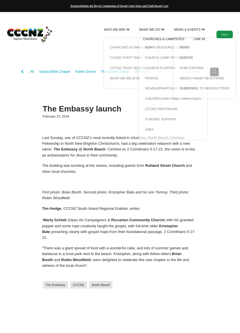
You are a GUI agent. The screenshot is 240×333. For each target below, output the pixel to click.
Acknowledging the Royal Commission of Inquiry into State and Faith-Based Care (119, 5)
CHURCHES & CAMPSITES (163, 39)
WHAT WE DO (151, 29)
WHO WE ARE (117, 29)
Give (224, 34)
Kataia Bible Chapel (54, 72)
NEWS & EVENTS (189, 29)
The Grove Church (115, 72)
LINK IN (199, 39)
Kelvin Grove (86, 72)
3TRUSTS (143, 72)
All (32, 72)
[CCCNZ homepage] (29, 34)
